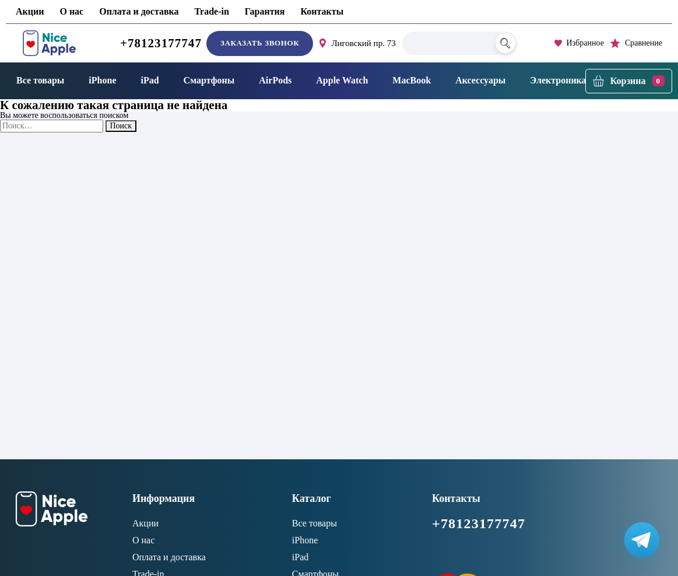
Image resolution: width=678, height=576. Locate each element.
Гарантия (265, 11)
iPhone (102, 80)
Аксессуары (480, 80)
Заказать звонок (259, 43)
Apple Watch (342, 80)
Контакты (321, 11)
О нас (71, 11)
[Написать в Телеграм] (641, 539)
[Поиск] (505, 43)
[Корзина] (628, 81)
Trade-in (212, 11)
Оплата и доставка (138, 11)
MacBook (411, 80)
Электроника (558, 80)
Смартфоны (209, 80)
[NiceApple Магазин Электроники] (49, 43)
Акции (30, 11)
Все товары (40, 80)
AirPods (275, 80)
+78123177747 (161, 43)
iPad (149, 80)
